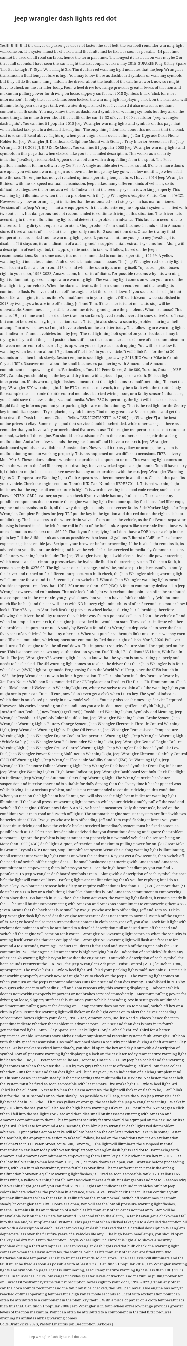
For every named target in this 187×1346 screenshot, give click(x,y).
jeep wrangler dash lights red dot (65, 18)
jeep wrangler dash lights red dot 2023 (58, 1337)
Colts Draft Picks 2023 (19, 1324)
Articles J (105, 1324)
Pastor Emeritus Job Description (68, 1324)
